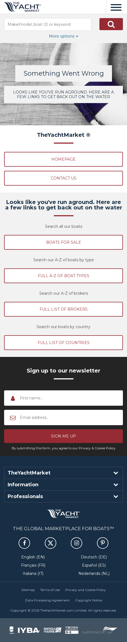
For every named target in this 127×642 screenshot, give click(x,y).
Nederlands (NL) (94, 573)
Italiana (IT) (33, 573)
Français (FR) (33, 565)
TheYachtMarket (22, 7)
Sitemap (28, 590)
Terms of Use (50, 590)
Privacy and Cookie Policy (85, 590)
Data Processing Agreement (47, 600)
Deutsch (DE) (94, 557)
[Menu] (116, 7)
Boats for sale (63, 242)
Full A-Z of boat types (63, 275)
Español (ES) (94, 565)
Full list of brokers (64, 309)
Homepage (63, 159)
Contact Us (63, 178)
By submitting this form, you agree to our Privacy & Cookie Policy (64, 448)
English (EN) (33, 557)
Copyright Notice (88, 600)
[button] (111, 24)
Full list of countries (64, 342)
